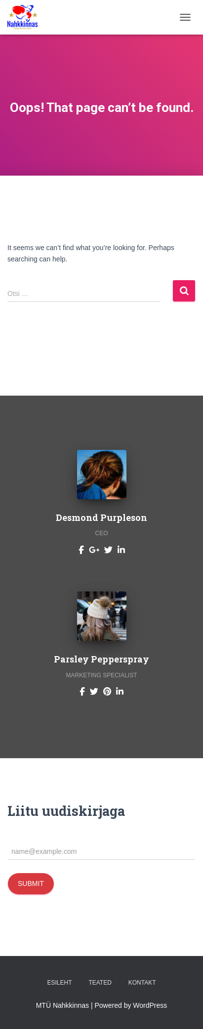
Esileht (59, 982)
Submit (31, 883)
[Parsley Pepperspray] (82, 691)
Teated (99, 982)
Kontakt (142, 982)
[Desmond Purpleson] (81, 549)
